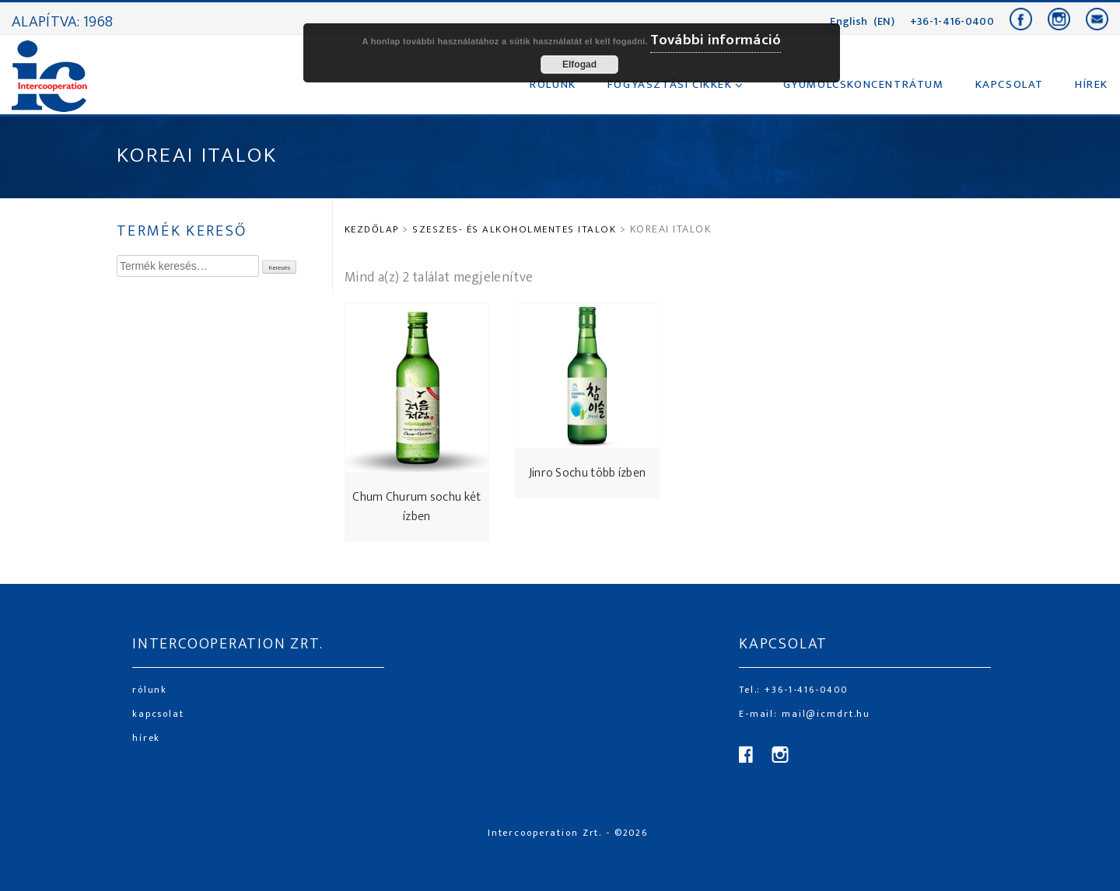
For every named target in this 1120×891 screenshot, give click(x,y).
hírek (146, 738)
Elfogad (579, 64)
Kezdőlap (372, 229)
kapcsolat (158, 714)
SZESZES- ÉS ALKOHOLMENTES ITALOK (514, 229)
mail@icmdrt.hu (824, 714)
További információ (715, 40)
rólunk (149, 689)
